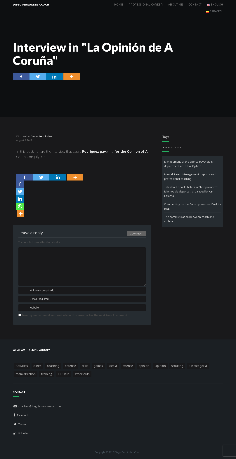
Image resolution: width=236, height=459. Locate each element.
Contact (194, 4)
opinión (143, 366)
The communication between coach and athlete (189, 219)
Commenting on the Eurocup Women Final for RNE (192, 206)
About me (175, 4)
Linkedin (23, 433)
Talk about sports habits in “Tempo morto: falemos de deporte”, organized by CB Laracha (191, 191)
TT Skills (64, 374)
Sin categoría (198, 366)
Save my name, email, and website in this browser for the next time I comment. (75, 315)
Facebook (23, 415)
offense (127, 366)
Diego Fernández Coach (31, 4)
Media (112, 366)
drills (84, 366)
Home (118, 4)
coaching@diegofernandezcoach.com (40, 406)
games (98, 366)
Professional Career (146, 4)
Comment (136, 233)
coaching (53, 366)
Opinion (160, 366)
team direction (26, 374)
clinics (37, 366)
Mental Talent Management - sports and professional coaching (190, 176)
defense (70, 366)
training (46, 374)
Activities (22, 366)
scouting (177, 366)
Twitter (22, 424)
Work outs (82, 374)
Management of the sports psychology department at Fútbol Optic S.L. (189, 164)
